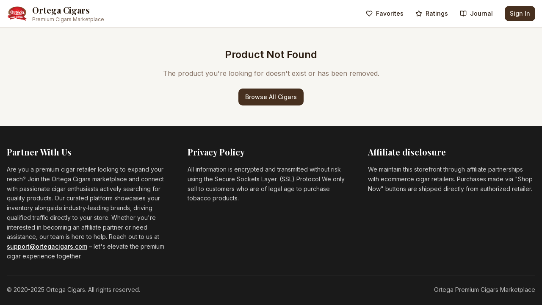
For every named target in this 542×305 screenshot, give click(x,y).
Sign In (520, 13)
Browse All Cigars (271, 96)
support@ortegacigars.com (47, 246)
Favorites (385, 13)
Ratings (431, 13)
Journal (476, 13)
